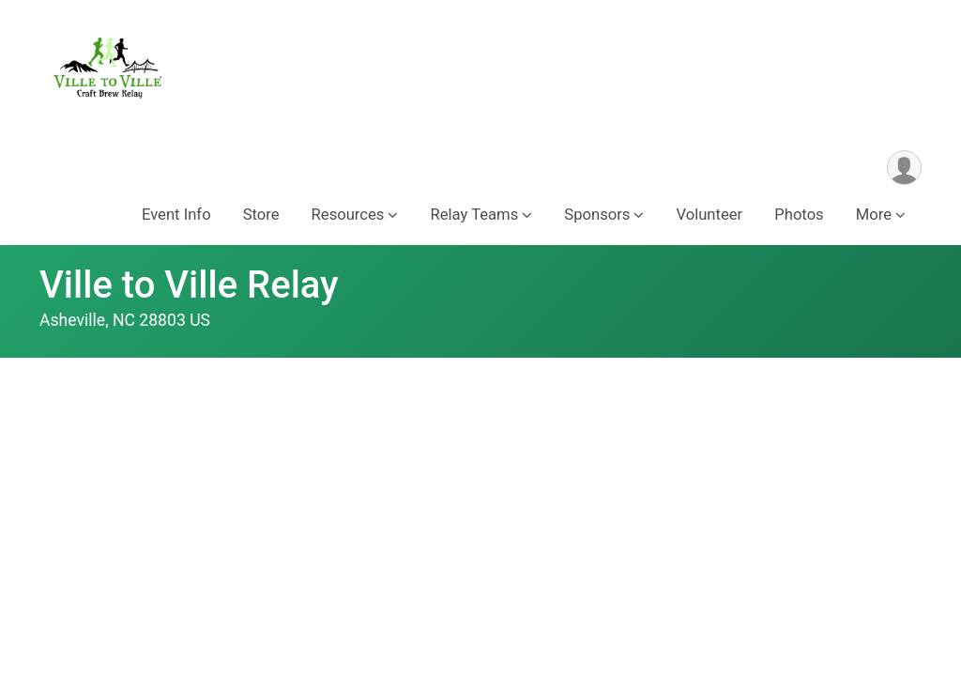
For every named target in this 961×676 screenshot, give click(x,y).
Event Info (176, 214)
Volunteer (709, 214)
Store (261, 214)
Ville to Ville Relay (189, 285)
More (874, 214)
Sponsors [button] (597, 214)
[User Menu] (904, 167)
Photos (798, 214)
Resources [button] (348, 214)
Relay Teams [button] (474, 214)
